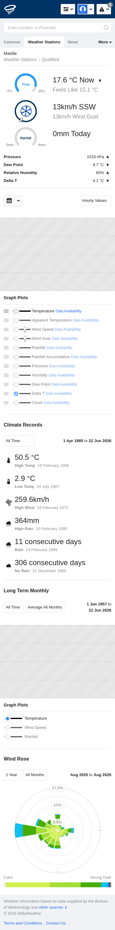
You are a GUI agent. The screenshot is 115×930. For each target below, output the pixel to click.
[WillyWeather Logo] (14, 9)
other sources (51, 907)
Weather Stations (44, 42)
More (103, 42)
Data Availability (69, 311)
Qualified (50, 59)
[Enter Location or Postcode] (57, 27)
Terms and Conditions (23, 923)
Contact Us (56, 923)
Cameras (12, 42)
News (73, 42)
